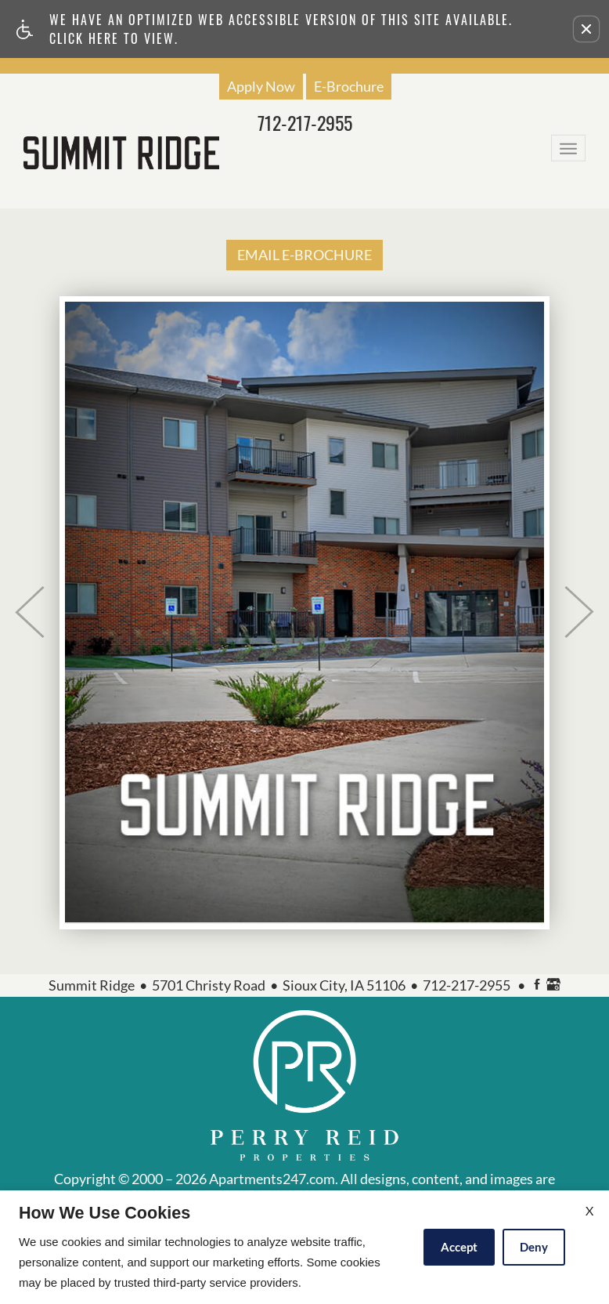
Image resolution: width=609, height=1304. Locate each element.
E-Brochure (349, 86)
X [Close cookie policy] (589, 1210)
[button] (586, 29)
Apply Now (261, 86)
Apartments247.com (272, 1179)
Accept (459, 1247)
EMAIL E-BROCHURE (304, 254)
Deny (534, 1247)
